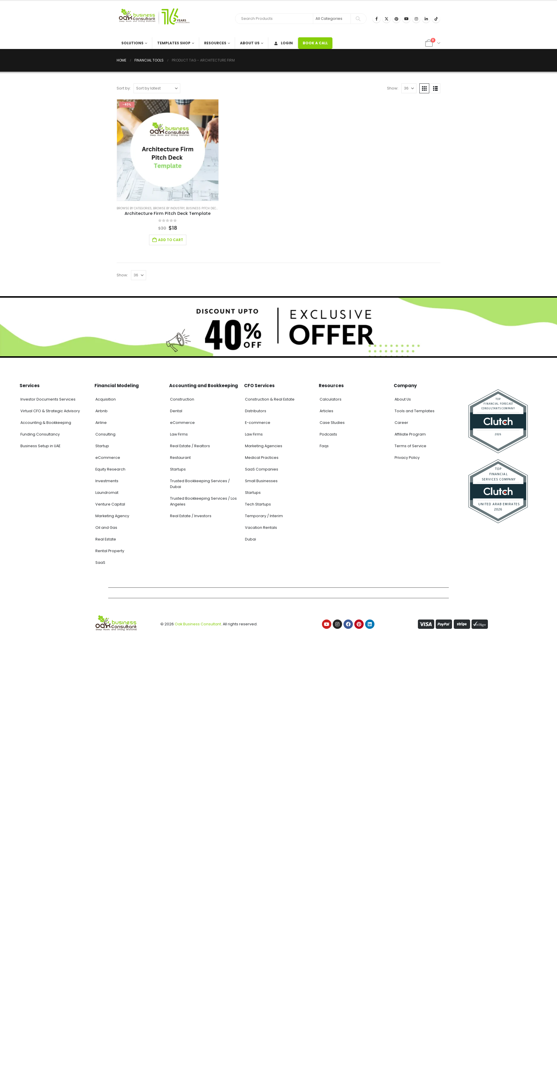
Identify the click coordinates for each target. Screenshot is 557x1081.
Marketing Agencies (263, 445)
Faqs (324, 445)
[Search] (358, 19)
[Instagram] (416, 19)
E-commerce (257, 422)
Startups (178, 469)
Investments (106, 480)
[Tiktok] (436, 19)
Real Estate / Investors (190, 515)
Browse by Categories (134, 208)
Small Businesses (261, 480)
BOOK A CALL (315, 43)
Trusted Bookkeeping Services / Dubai (200, 483)
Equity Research (110, 469)
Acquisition (105, 399)
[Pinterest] (396, 19)
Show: (392, 88)
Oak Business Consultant (198, 624)
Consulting (105, 434)
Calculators (330, 399)
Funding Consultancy (40, 434)
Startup (102, 445)
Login (283, 43)
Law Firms (179, 434)
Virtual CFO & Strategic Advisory (50, 410)
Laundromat (106, 492)
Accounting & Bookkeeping (45, 422)
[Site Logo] (153, 19)
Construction (182, 399)
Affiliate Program (410, 434)
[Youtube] (406, 19)
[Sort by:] (157, 88)
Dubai (250, 539)
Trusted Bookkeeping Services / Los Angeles (203, 501)
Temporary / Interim (264, 515)
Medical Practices (261, 457)
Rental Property (109, 550)
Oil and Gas (106, 527)
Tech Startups (258, 504)
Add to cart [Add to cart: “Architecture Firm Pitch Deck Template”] (170, 239)
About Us (250, 43)
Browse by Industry (169, 208)
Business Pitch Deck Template (209, 208)
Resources (215, 43)
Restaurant (180, 457)
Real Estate (105, 539)
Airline (101, 422)
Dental (176, 410)
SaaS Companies (261, 469)
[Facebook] (376, 19)
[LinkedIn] (426, 19)
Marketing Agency (112, 515)
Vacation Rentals (261, 527)
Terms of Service (410, 445)
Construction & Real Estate (270, 399)
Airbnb (101, 410)
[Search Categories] (332, 19)
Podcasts (328, 434)
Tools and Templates (415, 410)
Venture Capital (110, 504)
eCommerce (107, 457)
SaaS (100, 562)
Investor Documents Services (48, 399)
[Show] (408, 88)
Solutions (132, 43)
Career (401, 422)
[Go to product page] (167, 150)
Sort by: (124, 88)
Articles (326, 410)
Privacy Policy (407, 457)
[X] (386, 19)
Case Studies (332, 422)
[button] (424, 88)
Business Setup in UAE (40, 445)
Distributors (255, 410)
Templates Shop (173, 43)
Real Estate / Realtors (190, 445)
